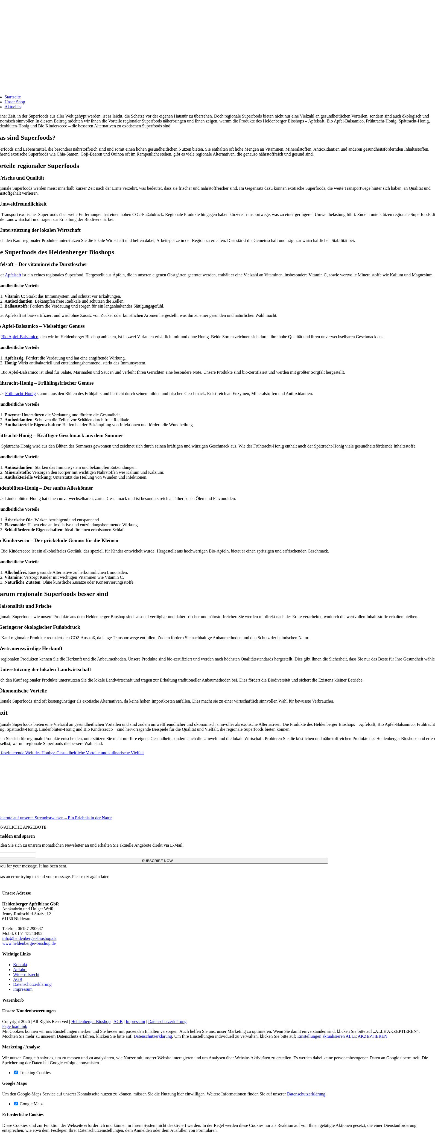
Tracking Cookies (32, 1072)
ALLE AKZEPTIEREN (366, 1036)
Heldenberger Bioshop (90, 1021)
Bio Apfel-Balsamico (19, 336)
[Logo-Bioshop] (164, 82)
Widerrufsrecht (26, 974)
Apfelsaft (13, 275)
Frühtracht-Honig (20, 393)
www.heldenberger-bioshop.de (29, 943)
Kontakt (20, 964)
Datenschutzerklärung (32, 984)
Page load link (14, 1026)
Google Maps (28, 1103)
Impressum (23, 989)
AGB (17, 979)
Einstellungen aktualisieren (321, 1036)
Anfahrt (20, 969)
